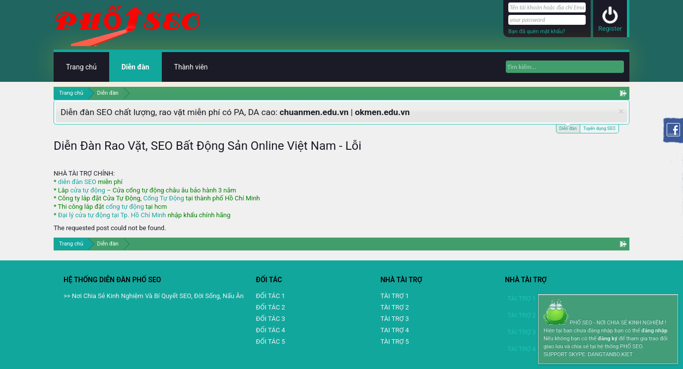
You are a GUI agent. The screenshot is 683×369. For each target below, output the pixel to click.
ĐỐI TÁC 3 (270, 318)
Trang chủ (81, 67)
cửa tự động (87, 190)
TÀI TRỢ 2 (394, 307)
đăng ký (607, 338)
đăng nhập (654, 330)
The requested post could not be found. (110, 228)
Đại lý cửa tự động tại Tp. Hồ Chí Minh (112, 215)
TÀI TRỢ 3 (394, 318)
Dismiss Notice (621, 111)
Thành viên (191, 67)
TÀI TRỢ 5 (394, 341)
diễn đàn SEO (77, 181)
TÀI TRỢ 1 (394, 296)
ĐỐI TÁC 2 (270, 307)
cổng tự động (125, 206)
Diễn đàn (568, 127)
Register (610, 28)
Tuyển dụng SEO (599, 128)
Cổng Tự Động (163, 198)
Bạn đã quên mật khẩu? (536, 31)
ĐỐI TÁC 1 (270, 296)
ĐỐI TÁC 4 (270, 330)
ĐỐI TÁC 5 (270, 341)
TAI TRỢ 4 (394, 330)
